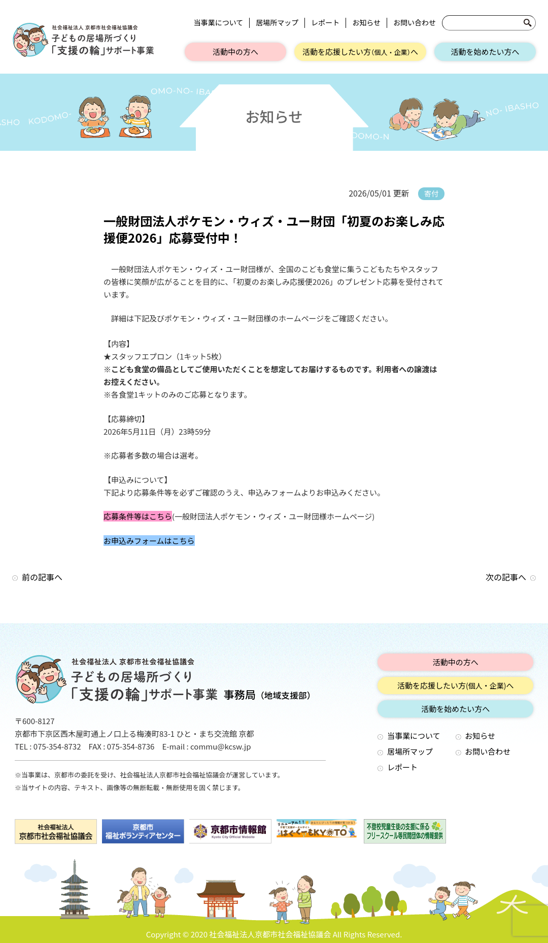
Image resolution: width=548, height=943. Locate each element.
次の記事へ (506, 576)
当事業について (219, 22)
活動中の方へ (235, 51)
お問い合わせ (414, 22)
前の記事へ (42, 576)
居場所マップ (277, 22)
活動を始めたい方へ (485, 51)
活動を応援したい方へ (360, 51)
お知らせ (366, 22)
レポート (325, 22)
